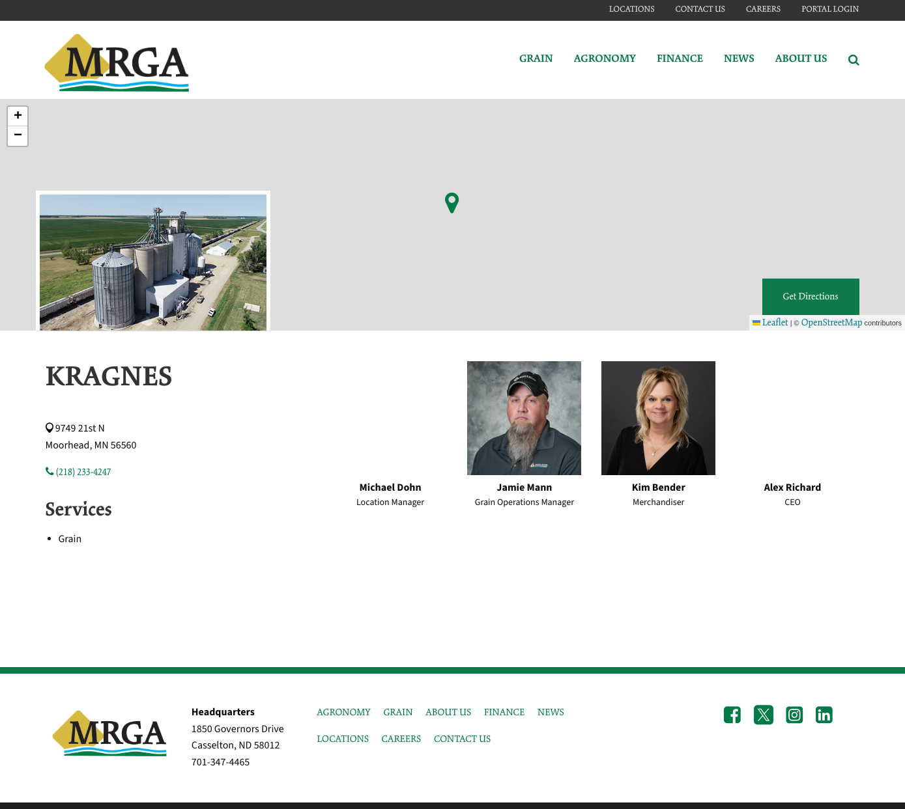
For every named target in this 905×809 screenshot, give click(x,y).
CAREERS (402, 739)
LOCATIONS (343, 739)
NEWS (551, 712)
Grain (536, 59)
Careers (763, 9)
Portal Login (830, 9)
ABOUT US (448, 712)
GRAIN (397, 712)
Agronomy (605, 59)
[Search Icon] (853, 60)
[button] (17, 116)
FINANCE (504, 712)
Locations (632, 9)
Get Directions (811, 297)
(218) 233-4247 (78, 472)
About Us (801, 59)
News (739, 59)
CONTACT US (462, 739)
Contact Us (700, 9)
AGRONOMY (344, 712)
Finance (680, 59)
